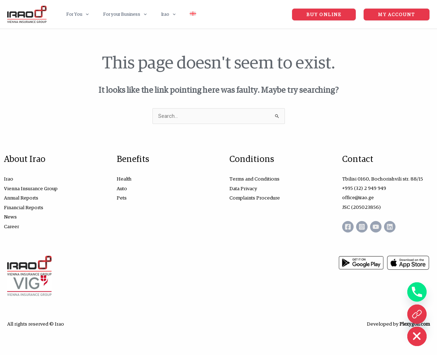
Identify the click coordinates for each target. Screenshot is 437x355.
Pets (122, 197)
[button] (75, 14)
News (10, 216)
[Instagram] (364, 226)
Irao (8, 179)
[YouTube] (381, 226)
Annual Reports (21, 197)
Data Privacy (243, 188)
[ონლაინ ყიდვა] (417, 314)
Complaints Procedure (254, 197)
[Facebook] (348, 226)
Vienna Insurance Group (31, 188)
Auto (122, 188)
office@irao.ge (359, 197)
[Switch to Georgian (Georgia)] (175, 14)
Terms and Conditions (254, 179)
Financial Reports (23, 207)
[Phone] (417, 292)
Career (11, 225)
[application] (83, 14)
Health (124, 179)
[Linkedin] (398, 226)
